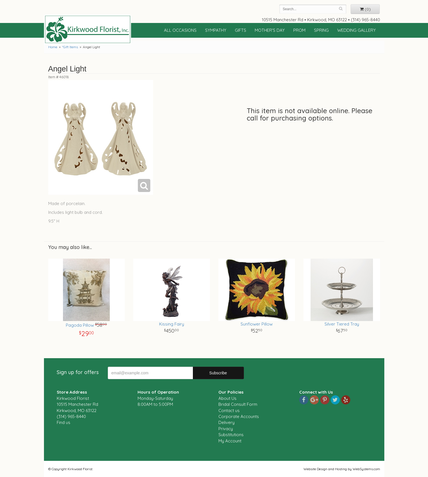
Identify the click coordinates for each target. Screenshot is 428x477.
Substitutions (231, 434)
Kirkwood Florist (87, 29)
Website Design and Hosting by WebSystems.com (341, 469)
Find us (63, 422)
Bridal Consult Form (237, 404)
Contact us (229, 410)
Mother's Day (270, 30)
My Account (229, 441)
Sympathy (215, 30)
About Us (227, 398)
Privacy (225, 428)
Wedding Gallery (356, 30)
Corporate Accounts (238, 416)
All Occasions (180, 30)
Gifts (240, 30)
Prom (299, 30)
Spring (321, 30)
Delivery (226, 422)
